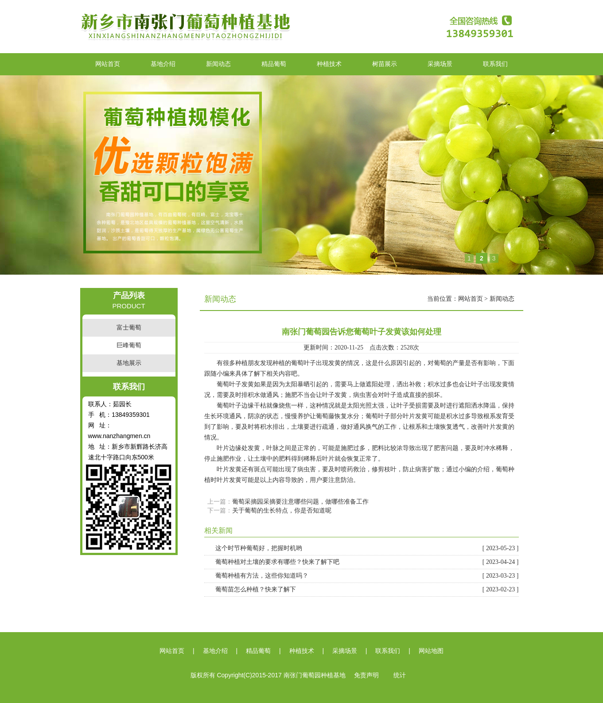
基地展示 (129, 363)
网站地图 (431, 651)
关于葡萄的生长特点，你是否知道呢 (281, 510)
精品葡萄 (273, 64)
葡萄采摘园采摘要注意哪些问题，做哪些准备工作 (300, 501)
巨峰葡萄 (129, 345)
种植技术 (329, 64)
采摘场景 (440, 64)
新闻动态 (218, 64)
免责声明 (366, 675)
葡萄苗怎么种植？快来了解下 (367, 590)
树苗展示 (384, 64)
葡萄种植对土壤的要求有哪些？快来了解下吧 (367, 562)
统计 (399, 675)
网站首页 (107, 64)
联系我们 (495, 64)
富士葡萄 (129, 327)
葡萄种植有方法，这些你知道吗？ (367, 576)
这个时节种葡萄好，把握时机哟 (367, 548)
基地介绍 (163, 64)
